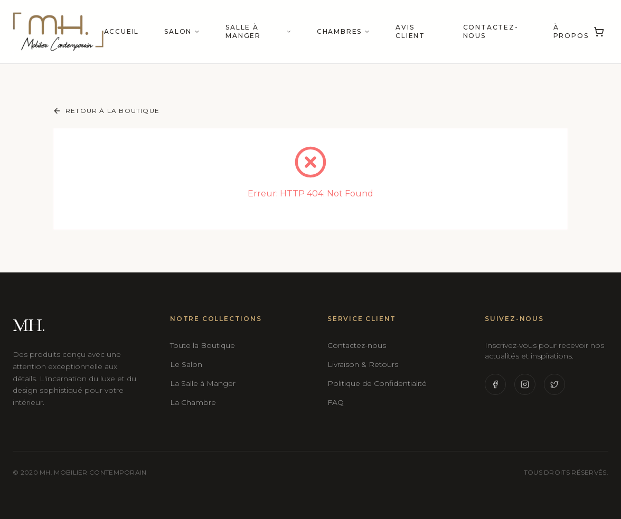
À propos (571, 31)
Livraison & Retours (362, 364)
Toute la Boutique (202, 345)
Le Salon (186, 364)
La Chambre (193, 402)
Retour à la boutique (106, 111)
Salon (182, 31)
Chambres (343, 31)
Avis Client (410, 31)
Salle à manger (258, 31)
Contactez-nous (491, 31)
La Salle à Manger (203, 383)
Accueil (121, 31)
